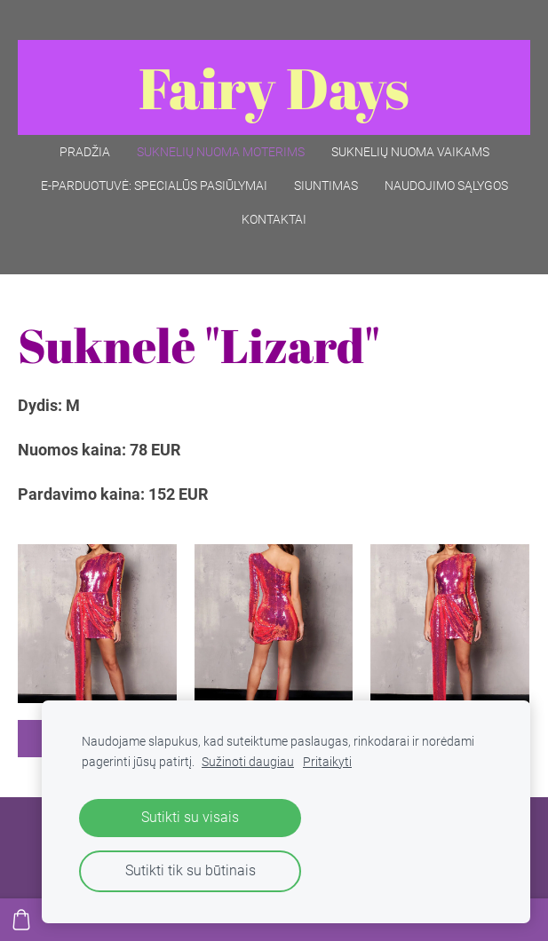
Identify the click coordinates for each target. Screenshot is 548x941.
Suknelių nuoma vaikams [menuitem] (410, 152)
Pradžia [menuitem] (85, 152)
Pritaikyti (327, 762)
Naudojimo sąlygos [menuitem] (446, 185)
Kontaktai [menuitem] (274, 219)
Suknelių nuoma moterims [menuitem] (221, 152)
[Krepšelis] (21, 919)
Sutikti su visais (190, 817)
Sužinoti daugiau (248, 762)
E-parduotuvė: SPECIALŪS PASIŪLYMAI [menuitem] (154, 185)
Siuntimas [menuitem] (326, 185)
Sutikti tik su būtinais (190, 870)
